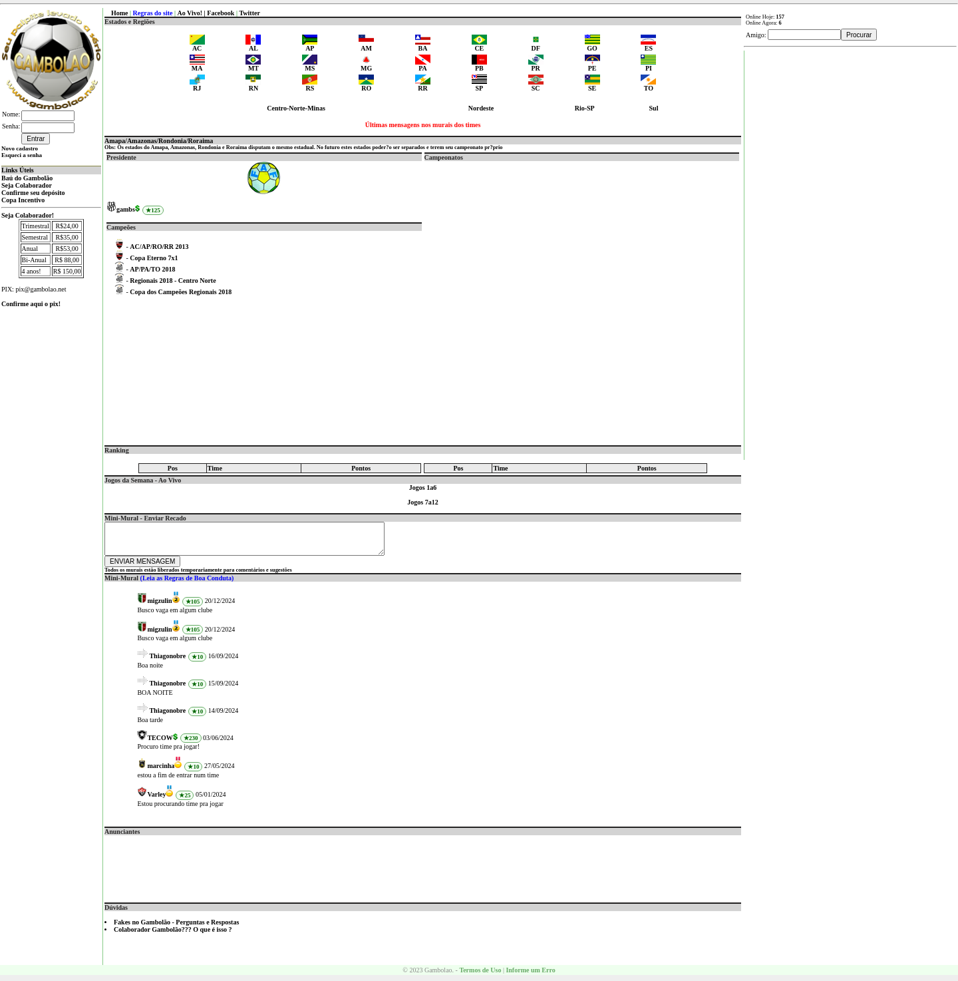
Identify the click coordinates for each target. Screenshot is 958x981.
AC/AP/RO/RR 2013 (159, 246)
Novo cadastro (19, 148)
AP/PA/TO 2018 (152, 269)
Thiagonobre (167, 662)
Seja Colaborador (26, 185)
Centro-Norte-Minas (296, 108)
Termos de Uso (480, 976)
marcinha (160, 771)
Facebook (220, 13)
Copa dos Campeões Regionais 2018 (181, 291)
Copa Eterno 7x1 (154, 258)
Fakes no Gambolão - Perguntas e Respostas (176, 928)
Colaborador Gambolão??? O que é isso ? (173, 935)
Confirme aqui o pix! (31, 303)
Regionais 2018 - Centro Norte (173, 280)
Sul (654, 108)
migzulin (159, 606)
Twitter (249, 13)
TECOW (159, 743)
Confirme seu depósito (33, 192)
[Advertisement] (423, 871)
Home (119, 13)
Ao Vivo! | (193, 13)
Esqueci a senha (21, 155)
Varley (156, 800)
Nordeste (481, 108)
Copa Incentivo (23, 200)
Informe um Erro (530, 976)
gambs (125, 209)
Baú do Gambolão (27, 178)
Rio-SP (585, 108)
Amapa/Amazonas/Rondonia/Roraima (158, 140)
